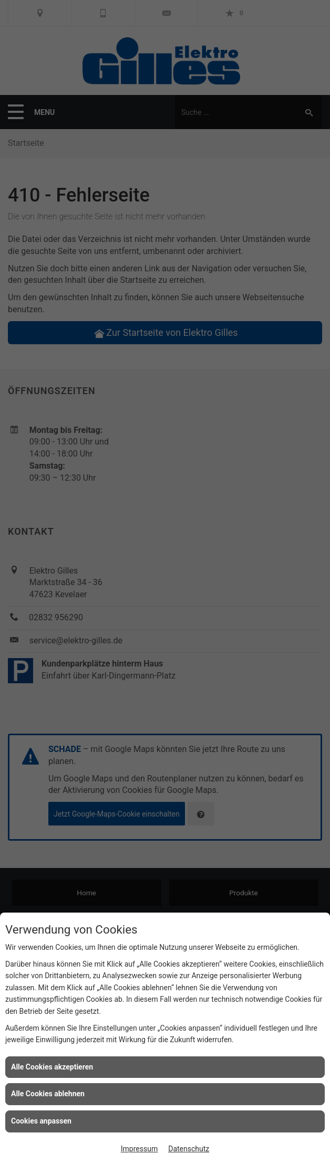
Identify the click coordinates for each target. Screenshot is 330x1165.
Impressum (139, 1149)
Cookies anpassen (41, 1121)
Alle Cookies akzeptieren (52, 1067)
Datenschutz (188, 1149)
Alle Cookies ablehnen (48, 1093)
